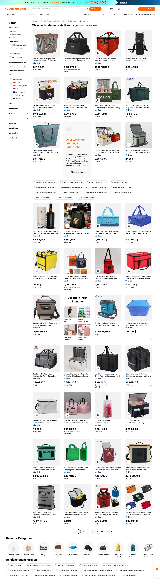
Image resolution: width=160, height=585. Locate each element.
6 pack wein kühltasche (64, 198)
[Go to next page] (111, 531)
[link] (157, 563)
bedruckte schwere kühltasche (71, 182)
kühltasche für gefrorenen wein (114, 565)
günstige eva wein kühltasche (44, 182)
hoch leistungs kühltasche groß (38, 565)
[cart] (119, 9)
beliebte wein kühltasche (70, 192)
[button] (87, 8)
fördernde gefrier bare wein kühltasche (130, 570)
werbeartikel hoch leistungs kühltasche (72, 187)
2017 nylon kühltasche (86, 198)
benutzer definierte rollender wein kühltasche (98, 575)
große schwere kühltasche (97, 182)
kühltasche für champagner (18, 575)
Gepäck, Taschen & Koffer (50, 21)
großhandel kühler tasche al (121, 187)
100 (106, 531)
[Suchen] (95, 9)
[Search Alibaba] (58, 9)
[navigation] (17, 277)
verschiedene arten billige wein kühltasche (96, 570)
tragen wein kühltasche (42, 570)
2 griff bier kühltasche (127, 575)
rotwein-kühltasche (15, 565)
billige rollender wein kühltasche (95, 192)
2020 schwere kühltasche (89, 565)
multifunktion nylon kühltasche (45, 192)
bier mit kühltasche (98, 187)
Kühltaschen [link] (84, 21)
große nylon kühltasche (69, 575)
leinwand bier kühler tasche (65, 565)
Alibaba (34, 21)
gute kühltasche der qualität (122, 192)
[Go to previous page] (74, 531)
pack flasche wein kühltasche (18, 570)
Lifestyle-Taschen (69, 21)
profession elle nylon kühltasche (44, 575)
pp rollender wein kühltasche (66, 570)
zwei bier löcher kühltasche (44, 187)
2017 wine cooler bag (119, 182)
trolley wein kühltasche (42, 198)
